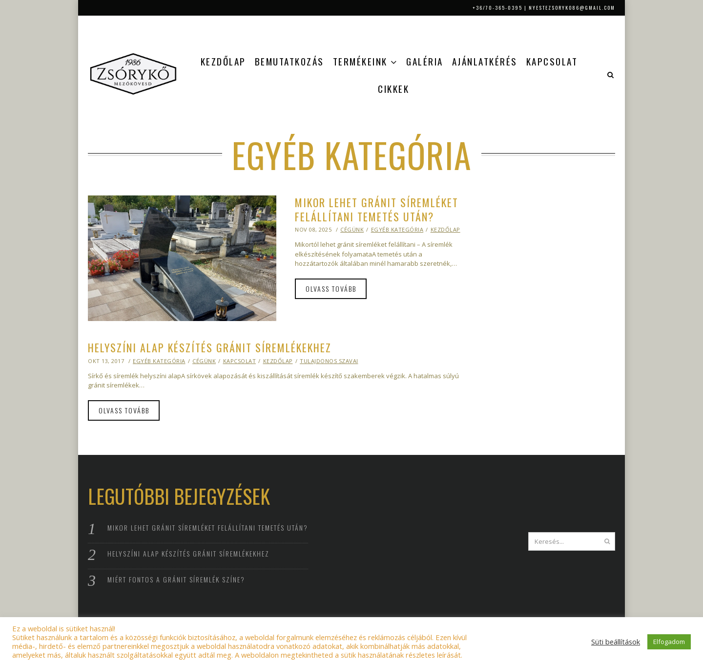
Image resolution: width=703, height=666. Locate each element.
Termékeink (360, 61)
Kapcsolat (552, 61)
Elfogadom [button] (669, 641)
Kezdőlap (223, 61)
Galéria (424, 61)
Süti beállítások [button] (615, 641)
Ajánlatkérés (484, 61)
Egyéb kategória (397, 229)
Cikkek (393, 88)
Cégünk (352, 229)
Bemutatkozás (289, 61)
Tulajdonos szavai (329, 361)
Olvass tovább (331, 288)
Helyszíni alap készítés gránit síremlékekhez (209, 347)
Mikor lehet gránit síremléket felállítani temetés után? (376, 209)
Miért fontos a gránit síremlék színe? (176, 579)
